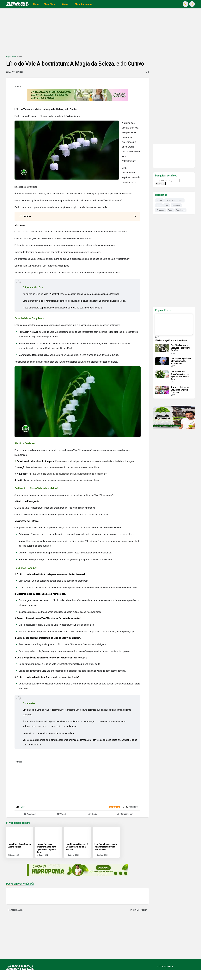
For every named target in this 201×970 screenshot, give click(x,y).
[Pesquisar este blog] (167, 180)
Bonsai (159, 200)
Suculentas (180, 210)
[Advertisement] (90, 33)
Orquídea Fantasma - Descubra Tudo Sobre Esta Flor (180, 347)
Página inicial (11, 56)
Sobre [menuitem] (65, 4)
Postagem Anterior (16, 910)
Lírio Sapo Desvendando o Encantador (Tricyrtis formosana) (105, 847)
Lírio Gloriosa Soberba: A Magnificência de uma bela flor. (77, 847)
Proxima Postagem (138, 910)
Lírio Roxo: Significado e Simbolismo (171, 340)
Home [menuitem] (36, 4)
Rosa (170, 210)
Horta (159, 205)
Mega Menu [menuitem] (49, 4)
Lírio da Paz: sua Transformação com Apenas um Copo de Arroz (46, 848)
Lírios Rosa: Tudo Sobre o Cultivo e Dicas (19, 845)
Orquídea (160, 210)
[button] (185, 4)
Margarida (176, 205)
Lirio (20, 56)
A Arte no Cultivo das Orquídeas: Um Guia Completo (180, 389)
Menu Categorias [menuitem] (83, 4)
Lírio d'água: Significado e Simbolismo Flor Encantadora (181, 361)
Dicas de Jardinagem (174, 200)
